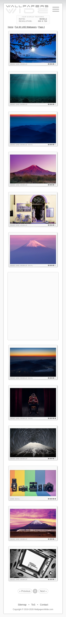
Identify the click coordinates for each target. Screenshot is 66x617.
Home (10, 27)
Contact (44, 604)
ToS (33, 604)
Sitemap (22, 604)
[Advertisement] (33, 305)
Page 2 (41, 27)
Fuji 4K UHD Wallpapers (26, 27)
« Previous (24, 591)
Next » (43, 591)
